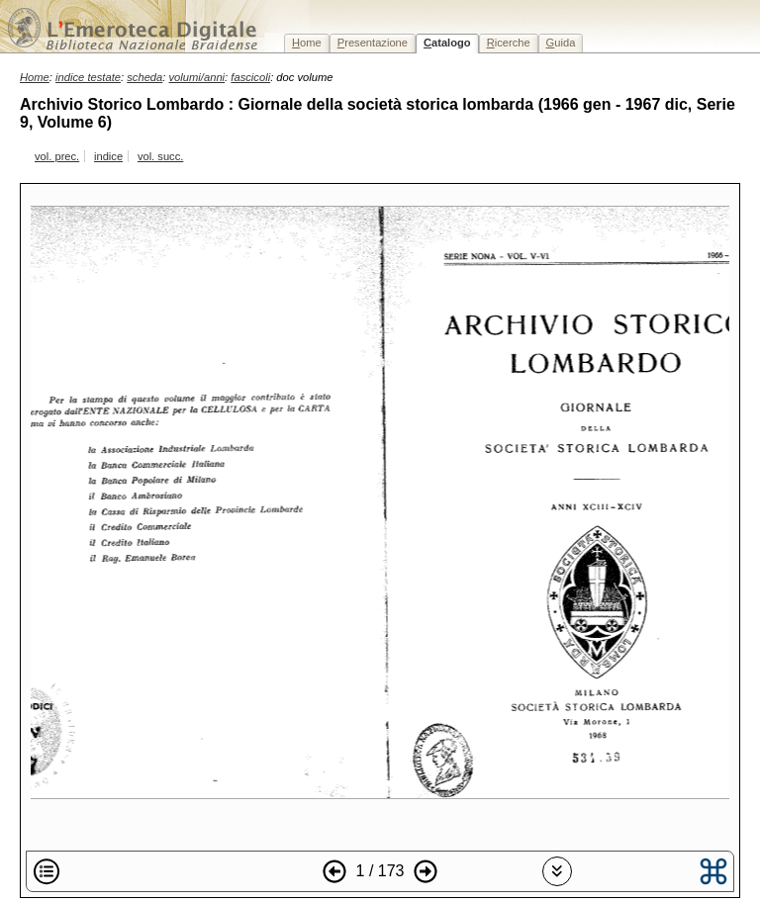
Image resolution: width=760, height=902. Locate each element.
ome (307, 42)
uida (561, 42)
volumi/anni (197, 77)
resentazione (372, 42)
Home (34, 77)
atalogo (447, 42)
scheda (144, 77)
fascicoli (250, 77)
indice (108, 156)
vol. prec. (57, 156)
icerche (508, 42)
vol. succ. (160, 156)
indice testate (88, 77)
